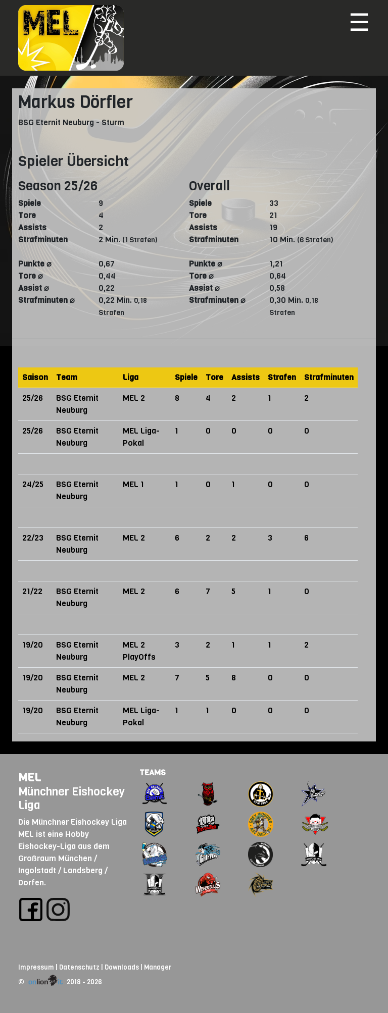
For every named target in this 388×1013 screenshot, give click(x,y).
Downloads (122, 967)
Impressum (36, 967)
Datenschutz (79, 967)
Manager (157, 967)
